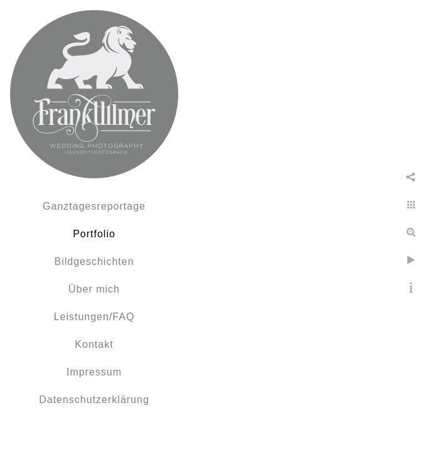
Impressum (94, 372)
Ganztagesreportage (94, 206)
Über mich (94, 289)
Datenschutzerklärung (94, 399)
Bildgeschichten (94, 261)
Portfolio (94, 234)
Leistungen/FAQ (94, 316)
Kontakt (94, 344)
